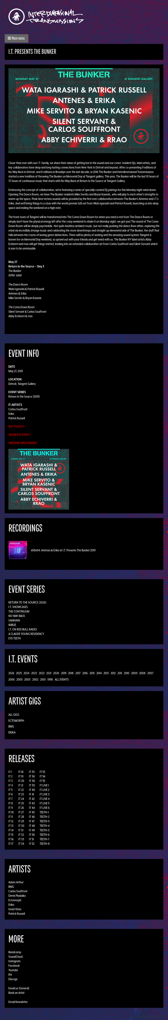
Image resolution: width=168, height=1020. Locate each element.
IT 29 (21, 821)
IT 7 (10, 799)
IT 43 (32, 803)
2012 (113, 673)
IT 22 (21, 790)
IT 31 (20, 830)
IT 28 (21, 817)
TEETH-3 (45, 821)
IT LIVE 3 (45, 794)
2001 (43, 679)
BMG (11, 726)
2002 (35, 679)
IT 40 (32, 790)
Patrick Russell (16, 418)
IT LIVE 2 (44, 790)
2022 (41, 673)
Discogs (12, 979)
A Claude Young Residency (26, 634)
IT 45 (32, 812)
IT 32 (21, 835)
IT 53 (42, 772)
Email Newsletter (18, 1002)
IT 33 (21, 839)
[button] (16, 38)
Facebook (14, 965)
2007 (150, 673)
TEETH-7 (44, 839)
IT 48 (32, 826)
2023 (34, 673)
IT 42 (32, 799)
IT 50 (32, 835)
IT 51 (31, 839)
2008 (142, 673)
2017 (78, 673)
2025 (19, 673)
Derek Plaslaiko (17, 896)
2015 (92, 673)
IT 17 (10, 844)
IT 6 (10, 794)
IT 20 (21, 781)
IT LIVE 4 (45, 799)
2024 (26, 673)
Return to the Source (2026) (27, 602)
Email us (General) (18, 988)
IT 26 (21, 808)
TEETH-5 (44, 830)
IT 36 (32, 776)
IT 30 (21, 826)
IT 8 (10, 803)
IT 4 (10, 785)
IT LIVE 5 (44, 803)
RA (10, 974)
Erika (11, 414)
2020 (56, 673)
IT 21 (20, 785)
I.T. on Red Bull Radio (22, 629)
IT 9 (10, 808)
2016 (85, 673)
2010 (126, 673)
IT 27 (21, 812)
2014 (99, 673)
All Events (62, 679)
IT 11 (10, 817)
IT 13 (10, 826)
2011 (120, 673)
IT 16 (10, 839)
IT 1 (10, 772)
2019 (63, 673)
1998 (50, 679)
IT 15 (10, 835)
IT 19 (20, 776)
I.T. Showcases (18, 607)
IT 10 (11, 812)
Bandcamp (14, 952)
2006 (11, 679)
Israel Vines (14, 909)
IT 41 (31, 794)
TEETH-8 (45, 844)
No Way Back (16, 616)
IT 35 (32, 772)
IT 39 (32, 785)
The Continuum (18, 611)
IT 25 (21, 803)
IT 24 (21, 799)
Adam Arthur (16, 882)
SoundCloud (15, 956)
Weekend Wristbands (22, 443)
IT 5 (10, 790)
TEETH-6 (45, 835)
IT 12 (10, 821)
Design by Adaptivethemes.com (151, 1016)
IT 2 (10, 776)
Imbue (12, 625)
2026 (11, 673)
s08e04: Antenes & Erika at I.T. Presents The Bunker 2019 (63, 550)
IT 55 (42, 781)
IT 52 (31, 844)
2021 (48, 673)
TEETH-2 (44, 817)
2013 (106, 673)
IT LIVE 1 (44, 785)
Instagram (14, 961)
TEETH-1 (44, 812)
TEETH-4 (45, 826)
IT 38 (32, 781)
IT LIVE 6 (45, 808)
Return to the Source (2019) (24, 396)
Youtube (13, 970)
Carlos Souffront (17, 409)
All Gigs (13, 714)
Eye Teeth (14, 638)
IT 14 (10, 830)
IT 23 (21, 794)
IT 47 (32, 821)
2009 (134, 673)
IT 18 (21, 772)
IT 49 (32, 830)
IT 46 (32, 817)
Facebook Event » (19, 435)
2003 (27, 679)
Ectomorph (16, 720)
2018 (71, 673)
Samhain (14, 620)
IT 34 (21, 844)
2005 (19, 679)
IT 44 (32, 808)
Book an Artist (16, 993)
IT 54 (42, 776)
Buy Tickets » (17, 426)
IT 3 (10, 781)
